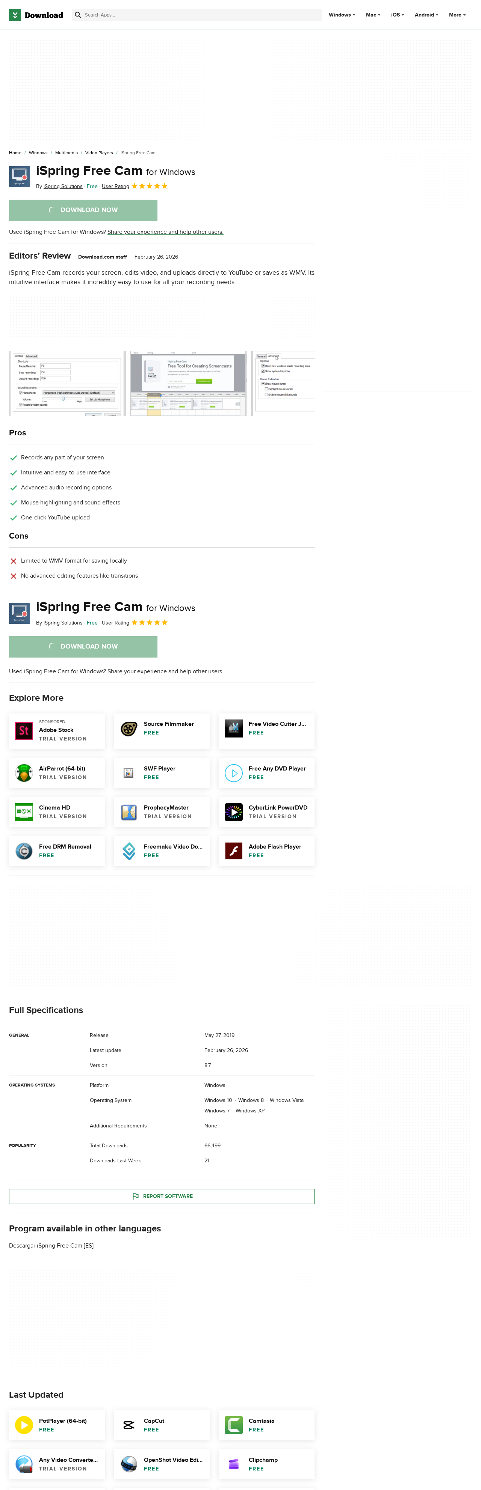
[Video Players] (99, 153)
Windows (340, 15)
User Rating (135, 186)
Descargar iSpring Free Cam (45, 1245)
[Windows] (38, 153)
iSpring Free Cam (115, 171)
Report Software (162, 1196)
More (458, 15)
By (59, 186)
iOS (395, 15)
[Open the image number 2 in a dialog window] (309, 383)
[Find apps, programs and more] (197, 15)
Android (424, 15)
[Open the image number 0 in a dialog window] (67, 383)
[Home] (15, 153)
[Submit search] (78, 15)
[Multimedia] (66, 153)
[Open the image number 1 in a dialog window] (188, 383)
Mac (371, 15)
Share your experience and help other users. (165, 232)
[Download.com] (36, 15)
